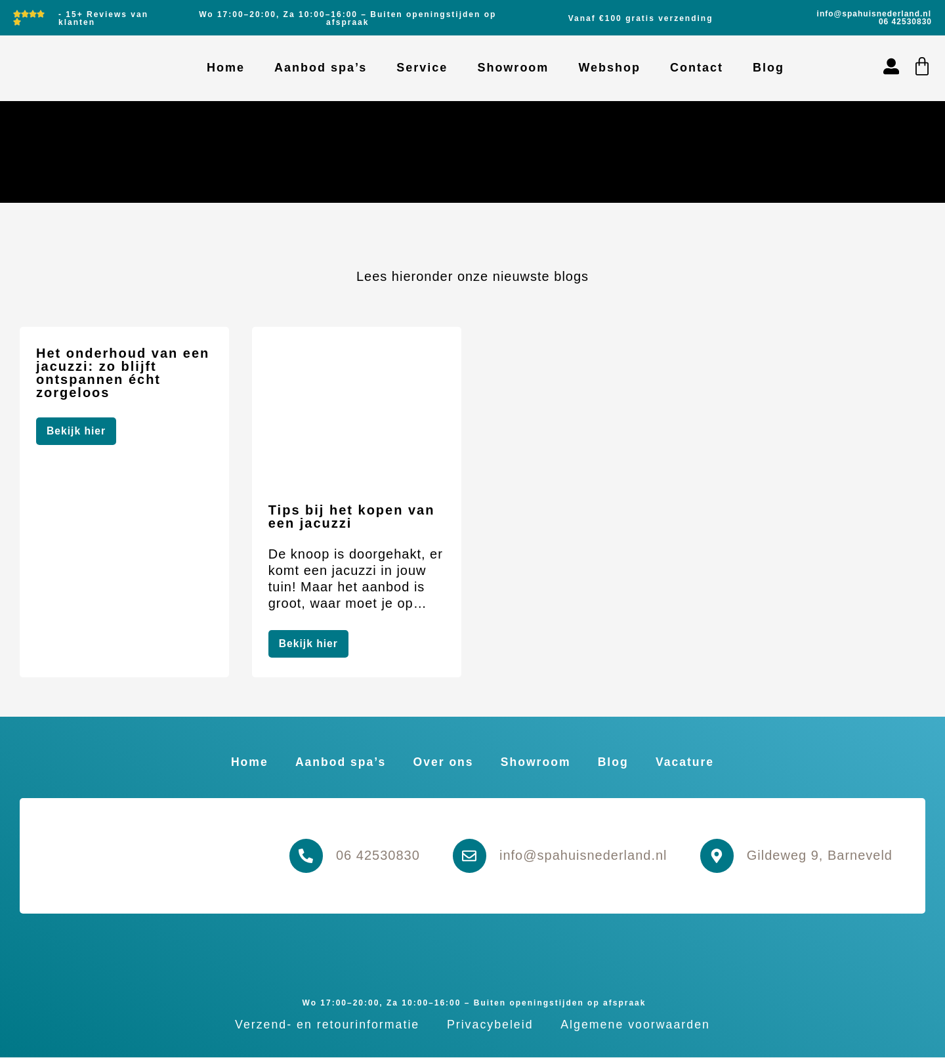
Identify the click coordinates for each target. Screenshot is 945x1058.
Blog (768, 67)
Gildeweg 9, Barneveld (819, 856)
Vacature (694, 762)
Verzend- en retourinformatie (323, 1025)
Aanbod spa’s (320, 67)
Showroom (513, 67)
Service (422, 67)
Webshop (609, 67)
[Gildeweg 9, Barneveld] (716, 856)
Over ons (441, 762)
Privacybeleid (490, 1025)
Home (226, 67)
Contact (696, 67)
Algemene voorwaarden (639, 1025)
